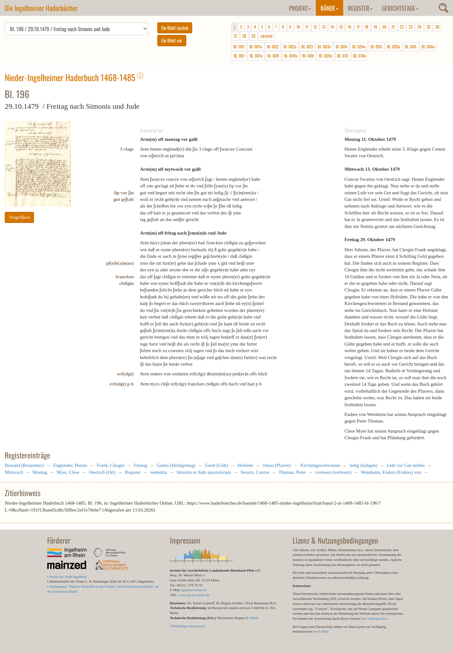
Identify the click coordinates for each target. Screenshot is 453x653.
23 (410, 27)
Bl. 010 (342, 56)
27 (235, 36)
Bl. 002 (272, 46)
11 (306, 27)
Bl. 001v (255, 46)
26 (437, 27)
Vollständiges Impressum (187, 626)
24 (419, 27)
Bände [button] (329, 7)
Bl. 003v (324, 46)
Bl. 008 (273, 56)
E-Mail (251, 618)
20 (384, 27)
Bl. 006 (411, 46)
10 (298, 27)
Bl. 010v (359, 56)
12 (315, 27)
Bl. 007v (256, 56)
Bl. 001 (238, 46)
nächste (266, 36)
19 (375, 27)
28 (244, 36)
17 (358, 27)
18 (366, 27)
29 (253, 36)
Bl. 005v (393, 46)
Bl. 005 (376, 46)
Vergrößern (19, 217)
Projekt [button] (300, 7)
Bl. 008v (290, 56)
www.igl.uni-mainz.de (194, 595)
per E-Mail (320, 631)
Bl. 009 (308, 56)
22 (402, 27)
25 (428, 27)
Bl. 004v (359, 46)
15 (341, 27)
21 (393, 27)
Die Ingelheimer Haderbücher (41, 8)
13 (323, 27)
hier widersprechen (374, 618)
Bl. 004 (341, 46)
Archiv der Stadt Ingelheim (68, 576)
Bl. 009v (325, 56)
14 (332, 27)
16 (349, 27)
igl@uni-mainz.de (194, 590)
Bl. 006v (428, 46)
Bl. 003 (307, 46)
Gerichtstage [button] (400, 7)
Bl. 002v (289, 46)
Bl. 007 (239, 56)
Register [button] (360, 7)
